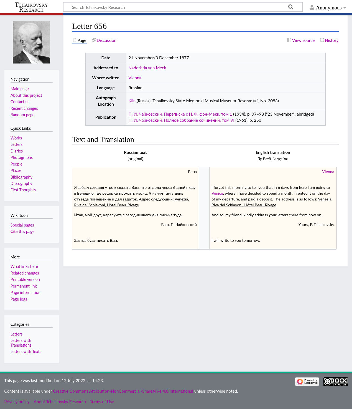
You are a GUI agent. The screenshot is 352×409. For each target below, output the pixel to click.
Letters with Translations (21, 342)
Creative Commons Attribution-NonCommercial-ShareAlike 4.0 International (123, 390)
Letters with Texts (26, 351)
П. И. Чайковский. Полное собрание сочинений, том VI (181, 120)
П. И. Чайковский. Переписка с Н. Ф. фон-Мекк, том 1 (180, 113)
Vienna (135, 77)
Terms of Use (102, 401)
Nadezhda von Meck (147, 67)
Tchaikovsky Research (31, 7)
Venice (217, 193)
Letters (16, 334)
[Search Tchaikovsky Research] (182, 6)
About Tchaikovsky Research (60, 401)
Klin (132, 100)
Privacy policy (16, 401)
